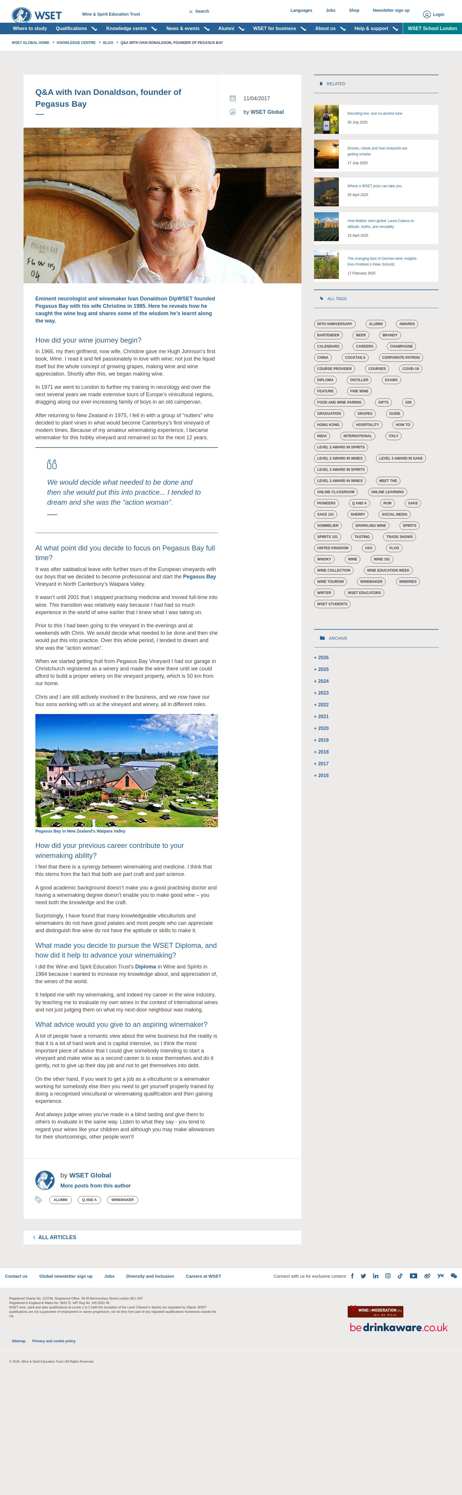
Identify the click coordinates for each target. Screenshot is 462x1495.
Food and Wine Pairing (339, 423)
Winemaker (122, 1221)
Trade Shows (400, 558)
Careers (365, 367)
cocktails (355, 378)
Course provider (334, 390)
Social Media (395, 535)
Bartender (328, 356)
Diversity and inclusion (166, 1304)
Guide (395, 434)
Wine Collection (334, 591)
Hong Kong (328, 446)
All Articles (57, 1258)
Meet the (388, 502)
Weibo (420, 1303)
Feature (325, 412)
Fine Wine (359, 412)
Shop (351, 14)
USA (369, 569)
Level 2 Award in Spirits (341, 468)
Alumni (60, 1221)
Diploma (145, 988)
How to (403, 446)
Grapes (365, 434)
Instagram (380, 1303)
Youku (434, 1304)
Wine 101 (382, 580)
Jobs (325, 14)
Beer (361, 356)
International (358, 457)
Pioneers (326, 524)
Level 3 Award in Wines (340, 502)
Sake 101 (325, 535)
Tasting (362, 558)
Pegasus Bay (199, 598)
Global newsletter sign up (76, 1304)
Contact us (24, 1304)
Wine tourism (330, 603)
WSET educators (364, 614)
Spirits (410, 547)
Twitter (356, 1304)
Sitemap (19, 1383)
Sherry (358, 535)
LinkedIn (368, 1303)
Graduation (329, 434)
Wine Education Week (388, 591)
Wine (352, 580)
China (323, 378)
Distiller (359, 401)
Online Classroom (336, 513)
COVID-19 (411, 390)
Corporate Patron (401, 378)
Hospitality (367, 446)
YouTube (406, 1303)
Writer (324, 614)
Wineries (408, 603)
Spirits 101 (327, 558)
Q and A (89, 1221)
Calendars (328, 367)
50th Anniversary (334, 345)
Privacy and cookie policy (54, 1383)
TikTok (393, 1303)
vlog (395, 569)
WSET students (332, 625)
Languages (293, 14)
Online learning (387, 513)
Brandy (390, 356)
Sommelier (328, 547)
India (322, 457)
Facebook (345, 1303)
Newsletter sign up (390, 14)
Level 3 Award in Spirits (341, 491)
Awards (407, 345)
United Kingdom (333, 569)
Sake (413, 524)
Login (438, 14)
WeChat (447, 1303)
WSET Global (267, 133)
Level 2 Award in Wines (340, 479)
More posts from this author (95, 1207)
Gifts (383, 423)
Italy (394, 457)
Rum (388, 524)
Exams (391, 401)
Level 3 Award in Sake (401, 479)
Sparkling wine (370, 547)
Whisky (324, 580)
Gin (409, 423)
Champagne (401, 367)
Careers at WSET (222, 1304)
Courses (377, 390)
